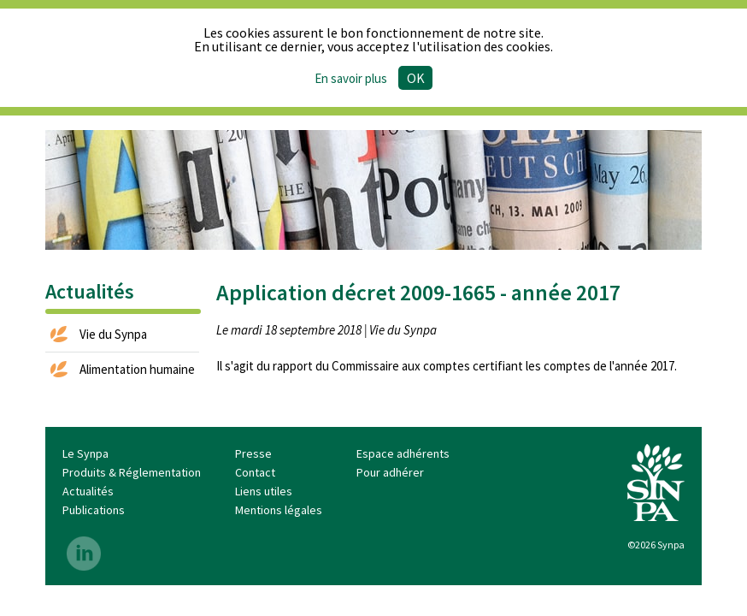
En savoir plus (351, 78)
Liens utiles (263, 491)
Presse (253, 453)
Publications (93, 510)
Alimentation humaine (137, 369)
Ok (416, 77)
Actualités (88, 491)
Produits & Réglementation (131, 472)
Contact (255, 472)
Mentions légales (278, 510)
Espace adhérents (403, 453)
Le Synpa (85, 453)
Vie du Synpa (113, 334)
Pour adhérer (390, 472)
